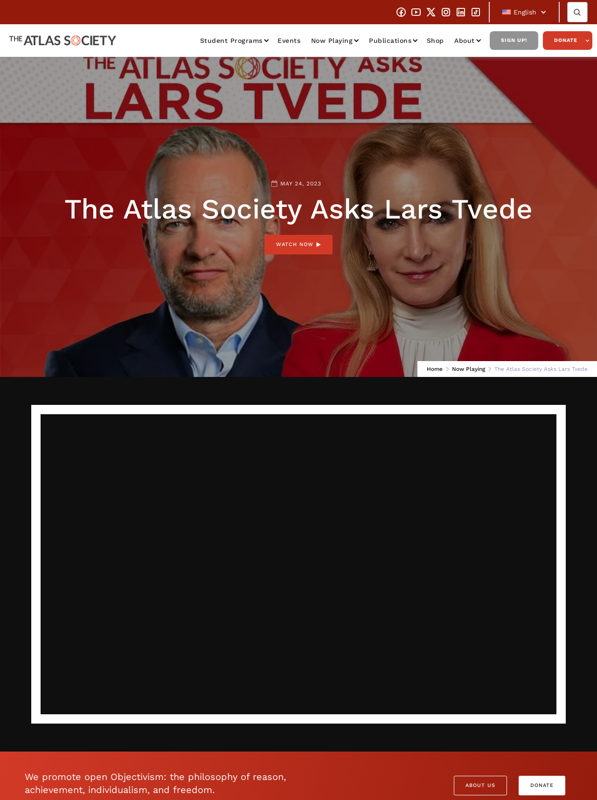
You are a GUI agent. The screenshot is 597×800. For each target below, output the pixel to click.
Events (289, 40)
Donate (565, 40)
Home (435, 369)
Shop (435, 40)
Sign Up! (514, 40)
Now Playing (332, 40)
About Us (480, 785)
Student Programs (231, 40)
